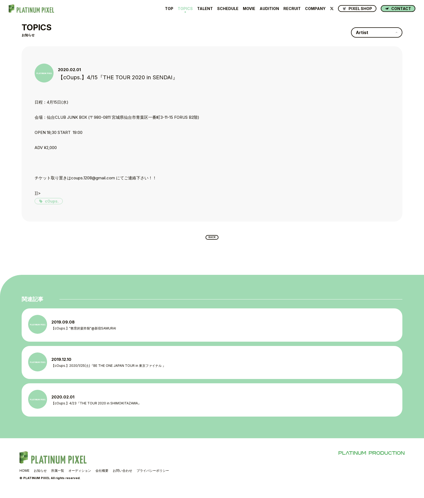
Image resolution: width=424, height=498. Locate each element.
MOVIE (249, 9)
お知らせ (40, 476)
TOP (169, 9)
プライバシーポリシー (153, 476)
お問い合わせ (122, 476)
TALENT (205, 9)
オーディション (79, 476)
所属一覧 (57, 476)
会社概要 (101, 476)
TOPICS (185, 9)
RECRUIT (292, 9)
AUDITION (269, 9)
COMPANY (315, 9)
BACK (212, 239)
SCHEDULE (228, 9)
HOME (24, 476)
